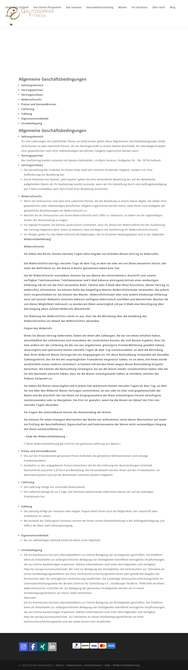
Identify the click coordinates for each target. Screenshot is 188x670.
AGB (107, 665)
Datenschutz (93, 665)
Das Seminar (74, 7)
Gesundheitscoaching (99, 7)
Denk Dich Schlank (17, 7)
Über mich (158, 7)
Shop (9, 16)
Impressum (74, 665)
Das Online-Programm (47, 7)
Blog (172, 7)
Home (60, 665)
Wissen (122, 7)
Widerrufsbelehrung (126, 665)
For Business (139, 7)
